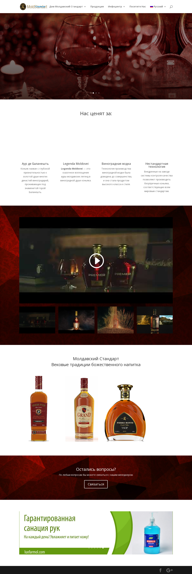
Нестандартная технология (156, 165)
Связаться (96, 484)
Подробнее (113, 66)
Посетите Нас (138, 6)
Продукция (97, 6)
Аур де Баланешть (35, 164)
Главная (40, 6)
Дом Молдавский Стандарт (66, 6)
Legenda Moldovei (132, 46)
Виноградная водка (116, 164)
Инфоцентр (115, 6)
